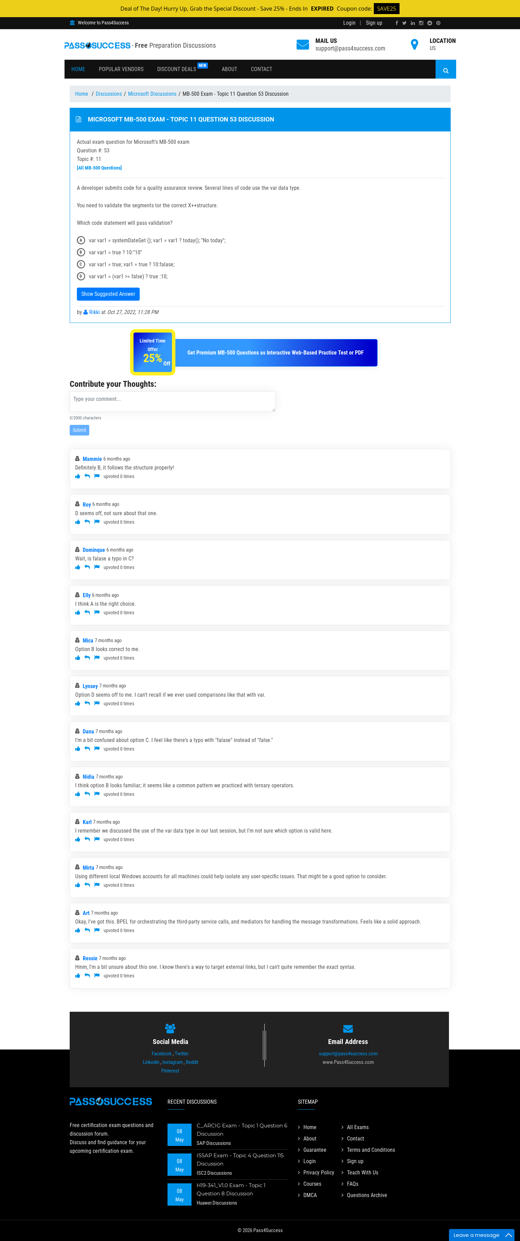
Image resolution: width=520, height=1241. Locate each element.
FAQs (350, 1184)
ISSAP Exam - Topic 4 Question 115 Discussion (240, 1159)
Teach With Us (360, 1172)
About (229, 69)
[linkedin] (413, 23)
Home (78, 69)
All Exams (355, 1127)
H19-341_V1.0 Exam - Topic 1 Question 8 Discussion (231, 1189)
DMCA (307, 1195)
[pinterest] (438, 23)
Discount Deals (182, 67)
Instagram (172, 1062)
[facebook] (396, 23)
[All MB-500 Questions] (99, 168)
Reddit (192, 1062)
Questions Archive (364, 1195)
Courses (309, 1184)
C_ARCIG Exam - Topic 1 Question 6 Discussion (242, 1129)
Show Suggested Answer (108, 294)
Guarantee (312, 1150)
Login (349, 23)
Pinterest (170, 1071)
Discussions (109, 94)
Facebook (162, 1054)
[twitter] (404, 23)
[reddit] (429, 23)
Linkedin (151, 1062)
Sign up (374, 23)
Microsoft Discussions (152, 94)
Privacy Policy (316, 1172)
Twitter (182, 1054)
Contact (261, 69)
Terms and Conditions (368, 1150)
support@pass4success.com (350, 48)
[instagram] (421, 23)
